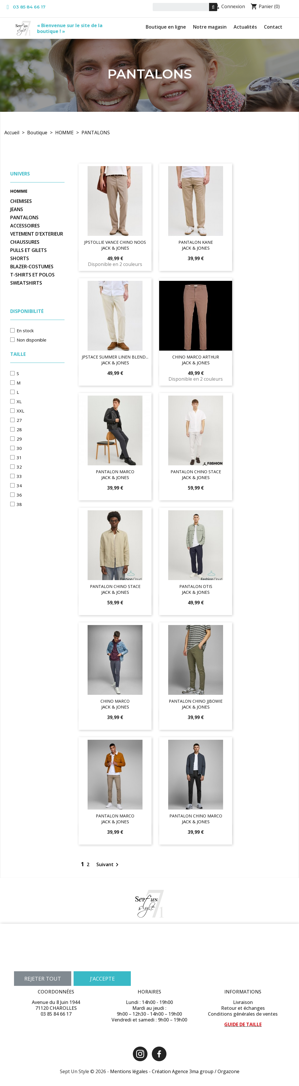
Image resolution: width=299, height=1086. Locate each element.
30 (19, 448)
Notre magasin (210, 27)
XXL (20, 411)
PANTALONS (24, 218)
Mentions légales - (131, 1071)
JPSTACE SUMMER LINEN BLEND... (115, 357)
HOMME (18, 191)
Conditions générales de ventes (243, 1014)
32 (19, 467)
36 (19, 495)
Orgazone (228, 1071)
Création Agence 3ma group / (185, 1071)
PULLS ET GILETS (28, 250)
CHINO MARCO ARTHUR (195, 357)
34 (19, 485)
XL (19, 401)
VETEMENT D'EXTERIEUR (36, 234)
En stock (25, 330)
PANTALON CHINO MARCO (195, 816)
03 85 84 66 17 (29, 7)
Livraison (243, 1002)
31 (19, 457)
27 (19, 420)
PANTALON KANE (195, 242)
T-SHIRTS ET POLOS (32, 275)
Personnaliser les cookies (79, 964)
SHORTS (19, 258)
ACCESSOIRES (25, 226)
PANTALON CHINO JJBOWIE (195, 701)
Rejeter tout (42, 978)
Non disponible (31, 340)
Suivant (108, 864)
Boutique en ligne (166, 27)
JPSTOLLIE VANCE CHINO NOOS (115, 242)
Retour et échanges (243, 1008)
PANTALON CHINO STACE (196, 471)
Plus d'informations (33, 964)
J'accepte (102, 978)
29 (19, 439)
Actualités (245, 27)
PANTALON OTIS (195, 586)
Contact (273, 27)
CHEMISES (21, 201)
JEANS (16, 209)
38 (19, 504)
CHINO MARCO (115, 701)
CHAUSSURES (24, 242)
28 (19, 429)
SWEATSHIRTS (26, 283)
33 (19, 476)
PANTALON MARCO (115, 471)
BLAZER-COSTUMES (31, 267)
